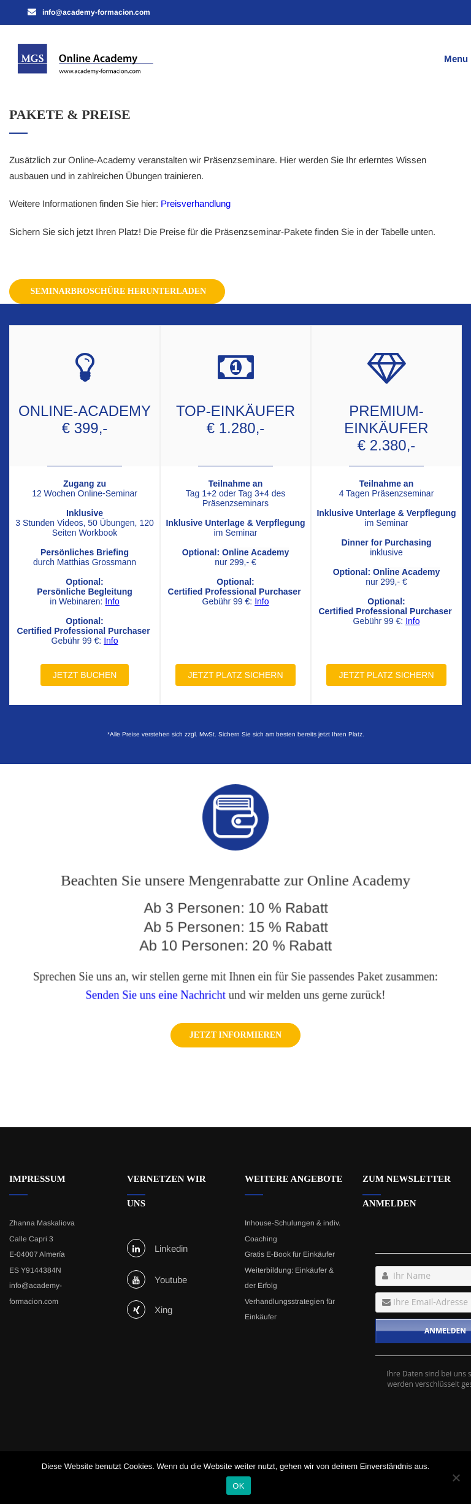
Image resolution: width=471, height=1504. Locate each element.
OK (238, 1486)
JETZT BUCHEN (85, 675)
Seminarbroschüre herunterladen (117, 291)
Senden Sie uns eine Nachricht (161, 990)
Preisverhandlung (196, 203)
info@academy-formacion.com (35, 1293)
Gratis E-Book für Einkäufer (290, 1254)
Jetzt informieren (235, 1034)
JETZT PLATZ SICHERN (235, 675)
